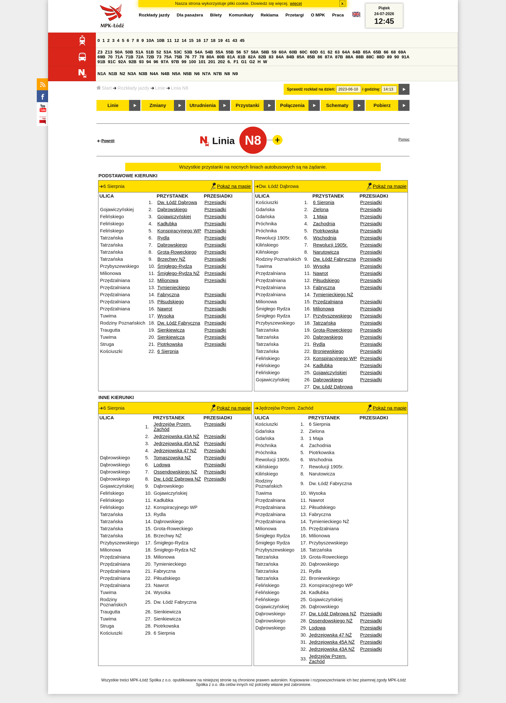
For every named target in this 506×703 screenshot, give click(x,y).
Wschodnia (325, 237)
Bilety (216, 15)
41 (227, 40)
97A (164, 61)
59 (274, 52)
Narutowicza (326, 252)
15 (191, 40)
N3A (132, 73)
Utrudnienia (202, 105)
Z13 (108, 52)
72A (140, 56)
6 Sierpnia (167, 351)
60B (293, 52)
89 (389, 56)
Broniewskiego (328, 351)
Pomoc (404, 139)
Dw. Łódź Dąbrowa (177, 202)
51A (139, 52)
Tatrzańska (324, 323)
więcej (296, 3)
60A (283, 52)
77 (194, 56)
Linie (160, 88)
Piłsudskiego (170, 301)
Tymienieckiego (173, 287)
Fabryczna (168, 294)
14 (184, 40)
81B (241, 56)
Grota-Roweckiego (176, 252)
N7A (206, 73)
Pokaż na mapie (230, 186)
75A (168, 56)
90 (396, 56)
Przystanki (247, 105)
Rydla (163, 237)
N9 (235, 73)
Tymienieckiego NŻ (333, 294)
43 (234, 40)
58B (265, 52)
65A (367, 52)
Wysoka (165, 315)
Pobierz (382, 105)
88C (370, 56)
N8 (227, 73)
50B (129, 52)
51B (150, 52)
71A (119, 56)
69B (101, 56)
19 (220, 40)
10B (160, 40)
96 (156, 61)
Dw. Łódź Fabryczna (178, 323)
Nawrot (164, 308)
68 (393, 52)
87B (339, 56)
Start (104, 88)
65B (377, 52)
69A (402, 52)
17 (205, 40)
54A (199, 52)
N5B (187, 73)
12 (176, 40)
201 (211, 61)
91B (101, 61)
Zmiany (157, 105)
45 (242, 40)
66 (386, 52)
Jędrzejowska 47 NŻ (175, 450)
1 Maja (320, 216)
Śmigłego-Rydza (174, 266)
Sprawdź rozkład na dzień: (311, 89)
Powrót (108, 141)
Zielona (321, 209)
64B (356, 52)
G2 (252, 61)
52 (159, 52)
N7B (217, 73)
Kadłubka (167, 223)
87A (328, 56)
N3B (143, 73)
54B (209, 52)
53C (178, 52)
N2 (122, 73)
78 (201, 56)
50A (119, 52)
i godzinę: (371, 89)
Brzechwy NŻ (171, 259)
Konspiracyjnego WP (179, 230)
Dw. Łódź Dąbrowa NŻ (177, 479)
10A (150, 40)
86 (320, 56)
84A (280, 56)
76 (187, 56)
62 (330, 52)
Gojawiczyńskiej (174, 216)
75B (178, 56)
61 (322, 52)
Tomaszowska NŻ (172, 457)
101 (202, 61)
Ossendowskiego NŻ (175, 471)
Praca (338, 15)
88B (360, 56)
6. (229, 61)
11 (169, 40)
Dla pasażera (190, 15)
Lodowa (162, 464)
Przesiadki (216, 202)
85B (311, 56)
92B (132, 61)
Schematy (337, 105)
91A (405, 56)
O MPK (318, 15)
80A (210, 56)
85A (301, 56)
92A (122, 61)
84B (290, 56)
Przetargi (294, 15)
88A (349, 56)
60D (314, 52)
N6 (197, 73)
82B (262, 56)
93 (141, 61)
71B (129, 56)
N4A (154, 73)
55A (219, 52)
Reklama (269, 15)
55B (230, 52)
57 (246, 52)
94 (148, 61)
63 (337, 52)
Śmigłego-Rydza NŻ (178, 273)
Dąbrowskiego (172, 209)
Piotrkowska (170, 344)
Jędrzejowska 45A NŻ (176, 443)
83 (271, 56)
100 (192, 61)
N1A (101, 73)
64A (346, 52)
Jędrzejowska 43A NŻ (176, 436)
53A (167, 52)
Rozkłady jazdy (133, 88)
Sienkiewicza (171, 330)
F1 (236, 61)
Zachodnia (324, 223)
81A (231, 56)
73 (159, 56)
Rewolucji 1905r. (330, 245)
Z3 (100, 52)
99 (184, 61)
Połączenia (292, 105)
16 (198, 40)
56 (238, 52)
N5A (176, 73)
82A (252, 56)
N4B (165, 73)
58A (254, 52)
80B (221, 56)
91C (112, 61)
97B (175, 61)
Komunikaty (241, 15)
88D (380, 56)
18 (213, 40)
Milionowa (167, 280)
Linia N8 (179, 88)
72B (150, 56)
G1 (244, 61)
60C (303, 52)
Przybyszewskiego (332, 315)
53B (188, 52)
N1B (112, 73)
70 (110, 56)
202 (221, 61)
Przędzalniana (328, 301)
